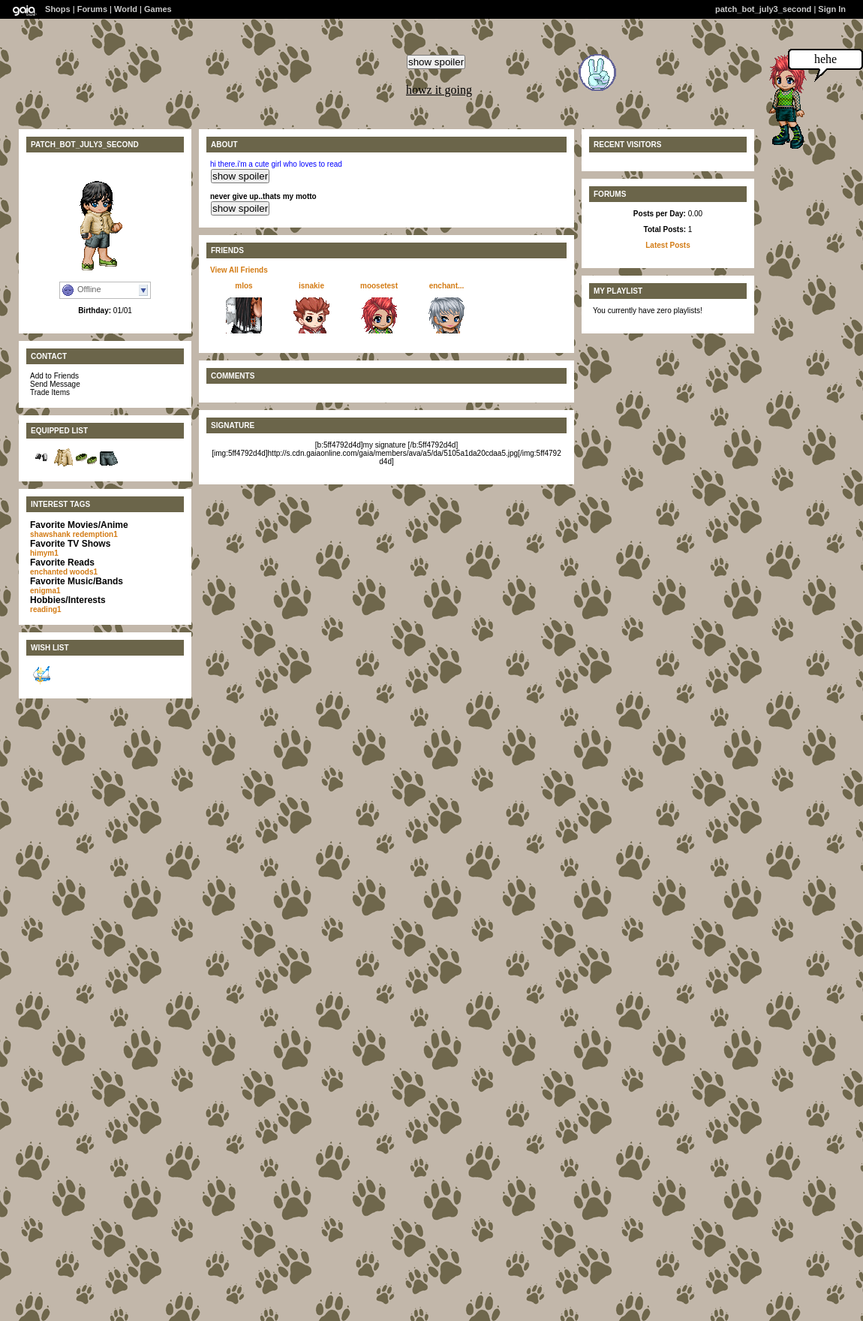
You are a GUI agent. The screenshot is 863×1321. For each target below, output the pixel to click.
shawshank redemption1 (74, 534)
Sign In (832, 9)
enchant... (447, 286)
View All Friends (239, 270)
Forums (92, 9)
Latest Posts (667, 245)
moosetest (379, 286)
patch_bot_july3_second (763, 9)
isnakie (311, 286)
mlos (243, 286)
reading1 (46, 609)
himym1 (44, 553)
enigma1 (45, 591)
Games (158, 9)
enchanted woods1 (64, 572)
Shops (58, 9)
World (125, 9)
